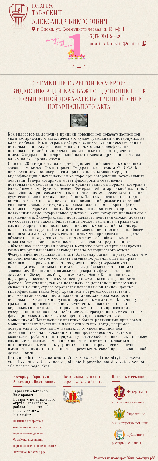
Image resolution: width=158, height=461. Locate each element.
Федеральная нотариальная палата (129, 394)
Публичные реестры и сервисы (128, 437)
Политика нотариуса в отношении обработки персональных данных (28, 427)
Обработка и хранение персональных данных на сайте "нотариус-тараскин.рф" (34, 446)
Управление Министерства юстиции (130, 416)
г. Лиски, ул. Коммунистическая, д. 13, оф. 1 (78, 29)
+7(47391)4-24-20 (105, 36)
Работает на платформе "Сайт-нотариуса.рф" (124, 458)
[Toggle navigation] (79, 69)
